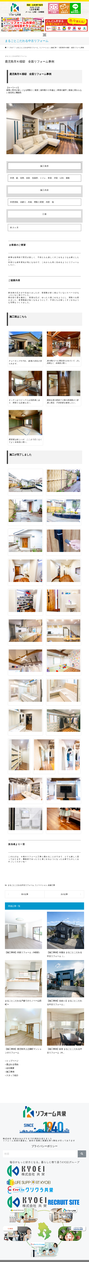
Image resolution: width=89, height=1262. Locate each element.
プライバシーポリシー (44, 1146)
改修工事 (51, 885)
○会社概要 (9, 1068)
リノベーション (41, 885)
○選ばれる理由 (11, 1064)
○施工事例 (9, 1072)
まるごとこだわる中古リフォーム (16, 56)
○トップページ (11, 1061)
